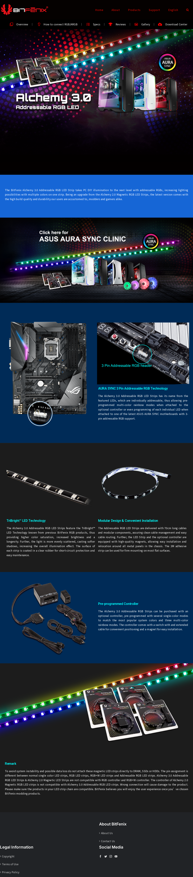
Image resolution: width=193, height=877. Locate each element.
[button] (187, 10)
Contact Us (108, 841)
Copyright (8, 856)
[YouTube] (116, 856)
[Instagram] (110, 856)
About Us (107, 833)
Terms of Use (10, 864)
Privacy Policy (10, 872)
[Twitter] (105, 856)
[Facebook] (100, 856)
